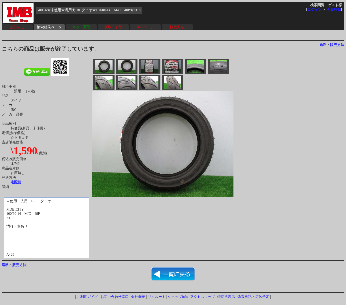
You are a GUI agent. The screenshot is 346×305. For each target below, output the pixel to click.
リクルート (156, 297)
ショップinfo (178, 297)
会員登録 (334, 10)
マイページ (145, 27)
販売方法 (177, 27)
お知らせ (17, 27)
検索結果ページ (49, 27)
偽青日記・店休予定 (253, 297)
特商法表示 (226, 297)
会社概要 (138, 297)
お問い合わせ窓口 (114, 297)
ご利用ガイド (87, 297)
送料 (323, 45)
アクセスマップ (202, 297)
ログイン (314, 10)
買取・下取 (113, 27)
